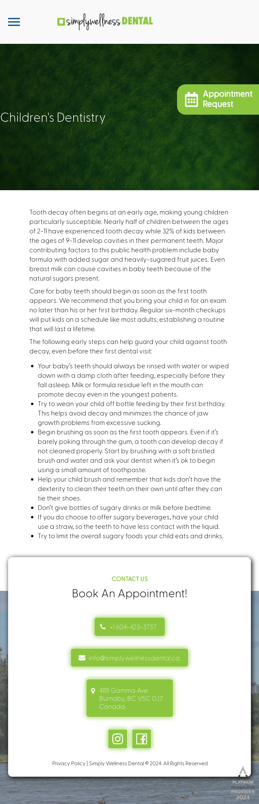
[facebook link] (141, 738)
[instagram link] (117, 738)
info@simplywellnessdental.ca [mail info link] (134, 658)
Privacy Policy (69, 763)
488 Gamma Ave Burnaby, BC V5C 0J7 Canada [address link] (131, 698)
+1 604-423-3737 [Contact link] (133, 627)
